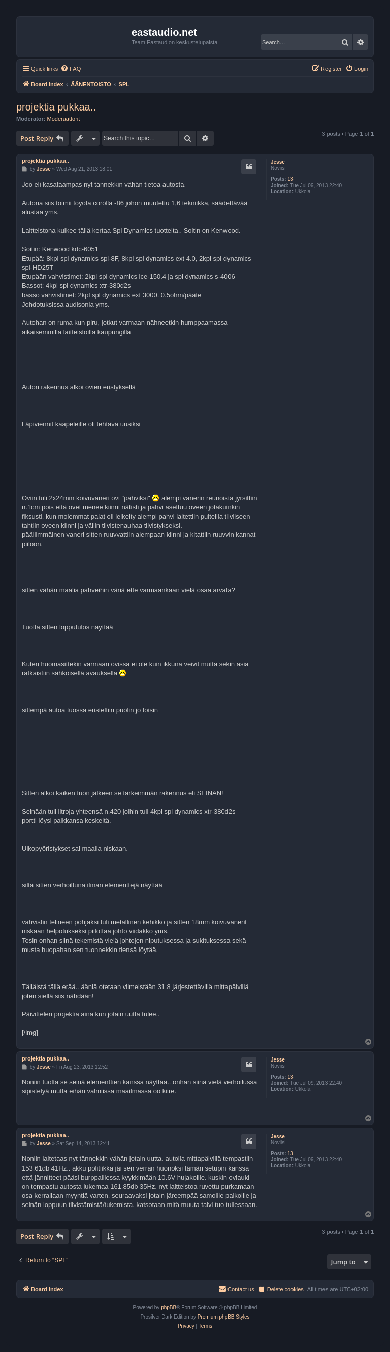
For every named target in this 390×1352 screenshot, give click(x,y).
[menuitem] (70, 69)
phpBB (168, 1307)
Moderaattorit (63, 119)
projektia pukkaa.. (56, 107)
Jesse (278, 162)
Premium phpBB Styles (224, 1317)
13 (290, 179)
